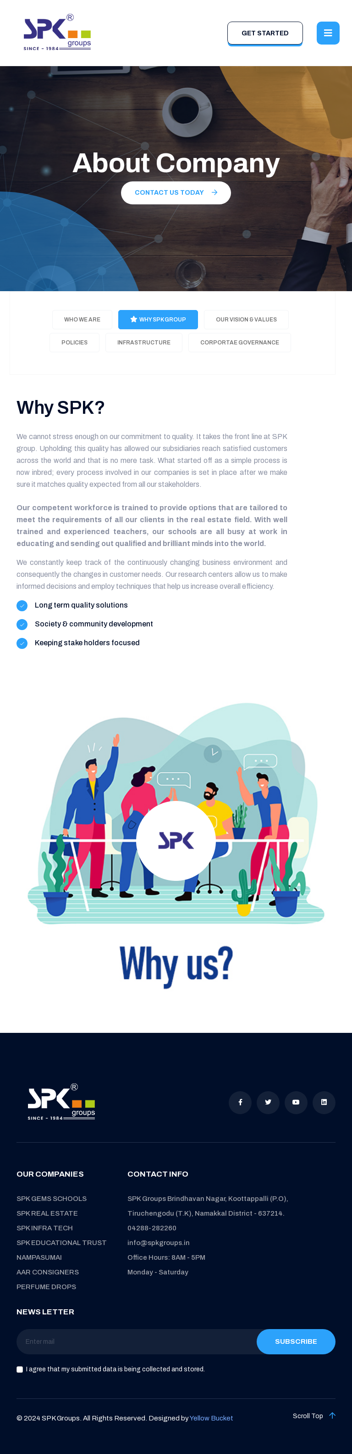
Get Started (265, 33)
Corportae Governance (239, 342)
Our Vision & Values (246, 319)
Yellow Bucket (211, 1418)
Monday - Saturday (157, 1272)
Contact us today (176, 192)
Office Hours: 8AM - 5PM (166, 1257)
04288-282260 (151, 1228)
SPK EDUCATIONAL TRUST (61, 1242)
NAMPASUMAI (39, 1257)
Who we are (82, 319)
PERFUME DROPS (46, 1287)
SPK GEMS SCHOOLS (51, 1198)
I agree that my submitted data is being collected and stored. (115, 1369)
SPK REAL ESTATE (47, 1213)
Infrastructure (143, 342)
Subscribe (296, 1341)
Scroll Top (314, 1416)
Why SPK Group (158, 319)
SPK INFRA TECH (44, 1228)
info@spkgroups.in (158, 1242)
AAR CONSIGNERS (47, 1272)
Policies (74, 342)
